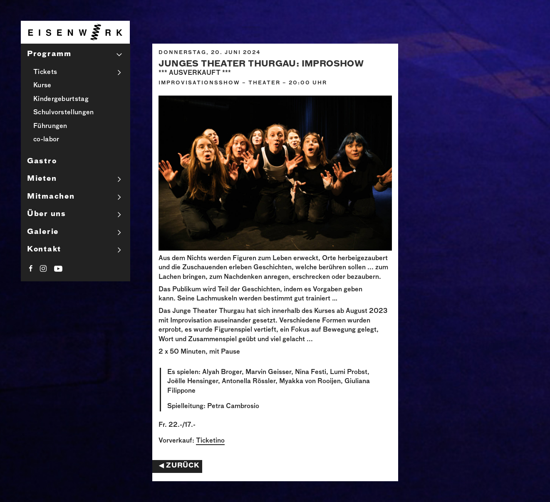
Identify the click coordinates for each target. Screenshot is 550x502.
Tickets (45, 72)
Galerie (43, 232)
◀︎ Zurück (179, 466)
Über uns (46, 214)
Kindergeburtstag (61, 99)
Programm (49, 54)
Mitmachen (50, 196)
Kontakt (44, 249)
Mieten (42, 178)
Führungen (50, 126)
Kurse (42, 85)
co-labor (46, 139)
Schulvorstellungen (63, 112)
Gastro (42, 161)
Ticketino (210, 441)
